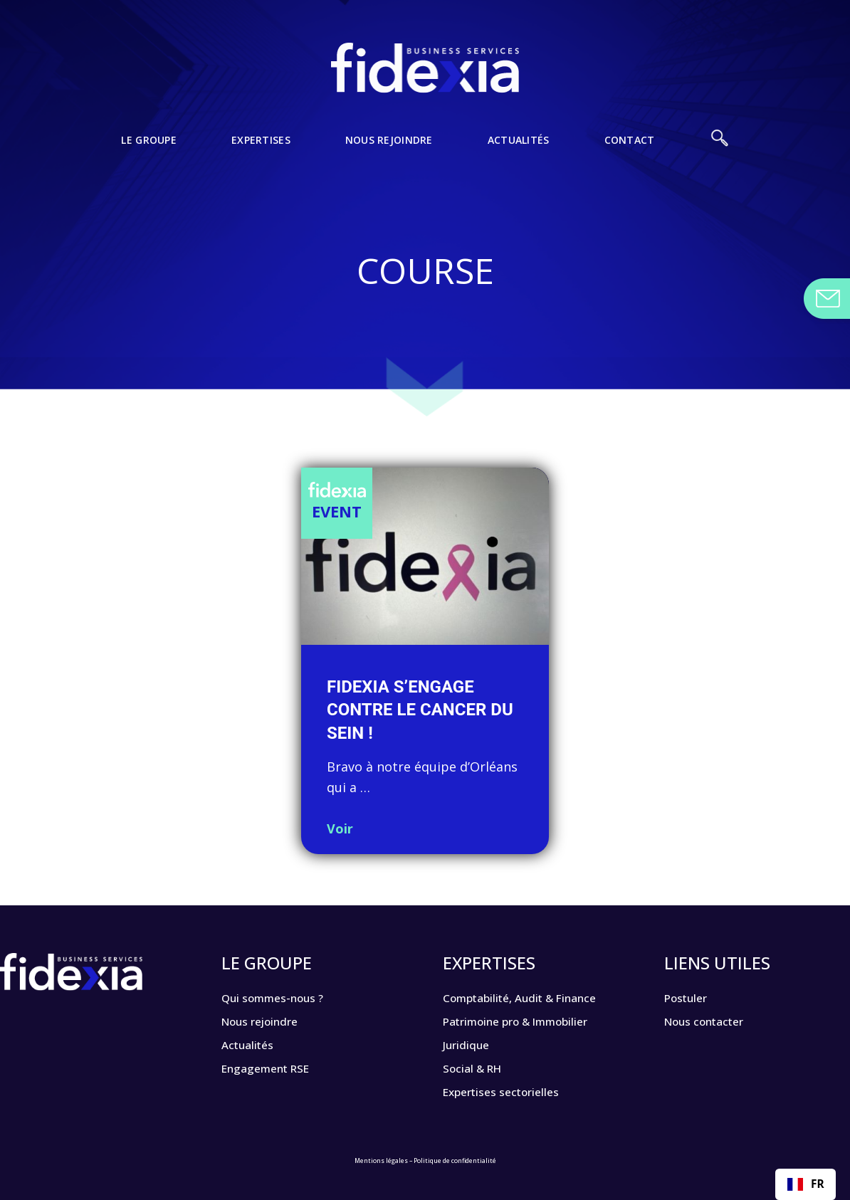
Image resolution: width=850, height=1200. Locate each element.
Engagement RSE (272, 1065)
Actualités (543, 148)
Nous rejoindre (390, 148)
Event (337, 511)
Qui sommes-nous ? (280, 997)
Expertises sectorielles (510, 1088)
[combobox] (805, 1184)
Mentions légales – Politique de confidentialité (425, 1154)
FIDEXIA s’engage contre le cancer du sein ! (420, 710)
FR (805, 1184)
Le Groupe (110, 148)
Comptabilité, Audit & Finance (534, 997)
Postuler (689, 997)
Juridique (469, 1042)
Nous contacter (711, 1019)
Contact (672, 148)
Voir (340, 828)
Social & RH (477, 1065)
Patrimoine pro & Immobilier (528, 1019)
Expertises (239, 148)
